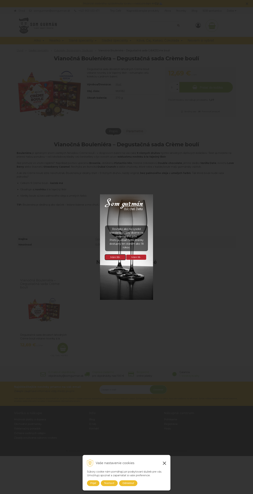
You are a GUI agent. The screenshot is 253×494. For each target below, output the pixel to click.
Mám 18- (136, 257)
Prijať (93, 483)
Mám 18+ (115, 257)
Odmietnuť (128, 483)
